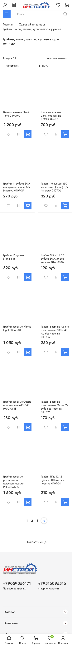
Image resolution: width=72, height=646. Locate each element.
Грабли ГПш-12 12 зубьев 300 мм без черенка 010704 (52, 480)
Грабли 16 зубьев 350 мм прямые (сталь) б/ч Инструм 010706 (54, 187)
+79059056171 (17, 583)
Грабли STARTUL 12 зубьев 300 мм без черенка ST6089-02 (52, 258)
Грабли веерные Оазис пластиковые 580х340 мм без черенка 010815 (55, 332)
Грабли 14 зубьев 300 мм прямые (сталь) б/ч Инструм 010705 (16, 187)
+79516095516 (52, 583)
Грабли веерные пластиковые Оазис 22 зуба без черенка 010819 (54, 407)
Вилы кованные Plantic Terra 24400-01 (16, 114)
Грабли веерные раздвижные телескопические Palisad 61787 (13, 482)
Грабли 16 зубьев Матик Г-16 (13, 257)
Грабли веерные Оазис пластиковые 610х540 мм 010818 (17, 405)
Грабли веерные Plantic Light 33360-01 (17, 328)
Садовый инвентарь (32, 24)
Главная (8, 24)
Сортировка (21, 66)
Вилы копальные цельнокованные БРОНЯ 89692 (51, 115)
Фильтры (54, 66)
